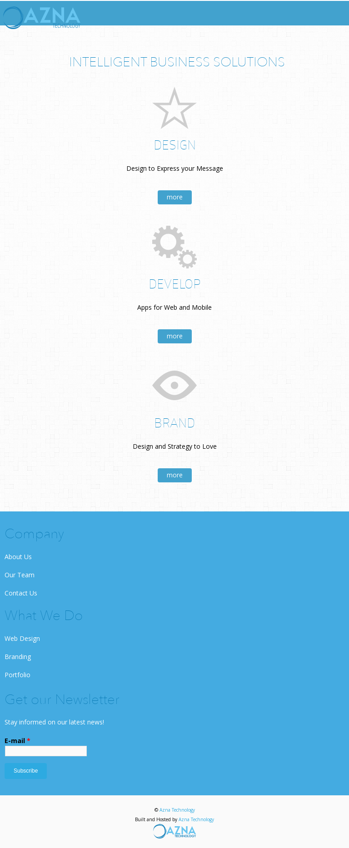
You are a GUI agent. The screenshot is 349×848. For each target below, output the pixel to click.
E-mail (17, 740)
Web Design (22, 638)
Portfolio (17, 674)
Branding (18, 656)
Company (34, 534)
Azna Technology (177, 810)
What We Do (44, 616)
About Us (18, 556)
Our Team (20, 574)
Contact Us (21, 593)
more (175, 197)
